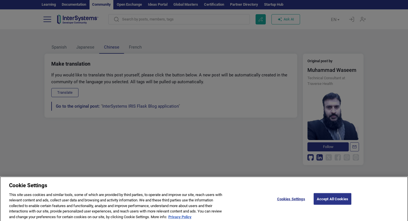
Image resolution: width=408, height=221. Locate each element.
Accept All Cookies (332, 202)
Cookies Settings (291, 202)
